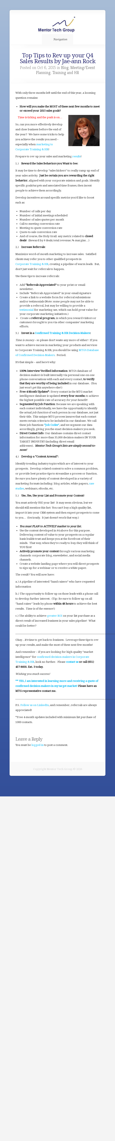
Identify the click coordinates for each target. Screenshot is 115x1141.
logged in (37, 745)
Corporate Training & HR (31, 264)
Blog (65, 67)
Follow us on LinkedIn (34, 705)
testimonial (27, 309)
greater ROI (54, 615)
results (76, 156)
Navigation (56, 39)
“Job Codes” (51, 424)
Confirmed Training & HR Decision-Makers (62, 333)
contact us (72, 661)
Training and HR (65, 72)
